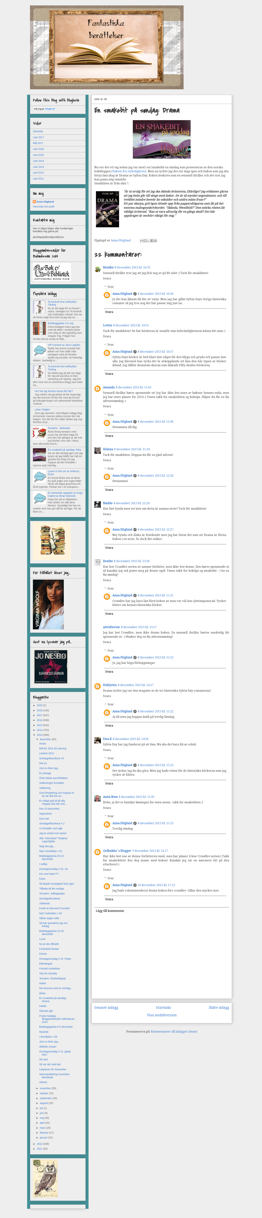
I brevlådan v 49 (48, 1036)
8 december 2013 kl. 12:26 (155, 475)
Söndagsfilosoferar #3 (51, 758)
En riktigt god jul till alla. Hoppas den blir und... (53, 802)
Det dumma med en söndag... (55, 988)
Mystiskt (43, 1031)
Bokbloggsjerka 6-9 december (56, 1026)
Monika (108, 267)
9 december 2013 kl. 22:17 (150, 851)
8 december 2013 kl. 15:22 (155, 657)
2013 (40, 734)
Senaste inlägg (106, 1007)
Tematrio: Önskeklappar (52, 978)
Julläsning (44, 788)
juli (42, 1108)
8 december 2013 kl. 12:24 (131, 503)
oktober (44, 1093)
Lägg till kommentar (110, 911)
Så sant (43, 1059)
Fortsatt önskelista (49, 968)
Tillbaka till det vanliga (51, 888)
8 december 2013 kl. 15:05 (136, 797)
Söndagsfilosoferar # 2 (52, 823)
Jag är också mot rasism (53, 833)
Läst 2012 (38, 172)
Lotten (107, 325)
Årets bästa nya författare (53, 778)
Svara (107, 278)
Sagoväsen (45, 813)
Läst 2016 (38, 149)
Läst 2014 (38, 160)
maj (42, 1117)
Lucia (42, 938)
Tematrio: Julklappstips (52, 893)
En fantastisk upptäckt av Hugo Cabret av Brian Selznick (65, 494)
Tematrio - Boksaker (59, 428)
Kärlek (42, 1006)
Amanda (109, 387)
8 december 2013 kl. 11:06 (155, 421)
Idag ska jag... (47, 846)
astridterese (111, 627)
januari (44, 1137)
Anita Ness (110, 797)
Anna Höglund (122, 293)
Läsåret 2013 (46, 753)
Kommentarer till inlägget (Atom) (174, 1031)
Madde (108, 503)
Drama (43, 953)
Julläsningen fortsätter (51, 782)
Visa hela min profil (43, 206)
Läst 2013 (38, 166)
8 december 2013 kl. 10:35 (131, 325)
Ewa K (107, 739)
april (42, 1122)
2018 (40, 710)
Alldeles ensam (47, 1046)
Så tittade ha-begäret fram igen (56, 883)
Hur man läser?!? (49, 873)
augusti (44, 1103)
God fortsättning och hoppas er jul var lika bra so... (56, 794)
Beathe (108, 561)
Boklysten (110, 685)
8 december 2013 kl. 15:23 (155, 765)
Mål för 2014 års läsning (52, 748)
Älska (42, 993)
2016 (40, 720)
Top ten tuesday (48, 973)
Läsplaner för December (52, 1069)
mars (43, 1127)
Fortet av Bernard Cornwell (54, 908)
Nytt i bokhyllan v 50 (50, 913)
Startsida (163, 1007)
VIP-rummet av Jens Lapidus (64, 344)
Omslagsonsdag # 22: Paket (55, 958)
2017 (40, 715)
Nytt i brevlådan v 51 (50, 851)
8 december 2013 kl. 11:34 (132, 449)
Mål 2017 (38, 143)
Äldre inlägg (219, 1007)
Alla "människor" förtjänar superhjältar (53, 840)
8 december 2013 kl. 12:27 (155, 529)
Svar (111, 286)
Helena (108, 449)
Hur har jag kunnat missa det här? (54, 391)
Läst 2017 (38, 137)
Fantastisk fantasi (49, 948)
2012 (40, 1143)
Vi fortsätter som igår (51, 828)
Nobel (42, 983)
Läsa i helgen (42, 409)
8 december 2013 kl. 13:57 (139, 627)
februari (44, 1132)
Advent (43, 1082)
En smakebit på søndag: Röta (64, 449)
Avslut (42, 743)
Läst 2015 (38, 155)
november (46, 1088)
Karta (42, 878)
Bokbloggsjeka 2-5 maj (61, 323)
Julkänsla (44, 903)
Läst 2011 (38, 178)
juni (42, 1113)
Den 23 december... (50, 808)
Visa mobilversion (162, 1015)
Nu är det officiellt (49, 944)
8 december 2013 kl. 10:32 (132, 267)
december (46, 739)
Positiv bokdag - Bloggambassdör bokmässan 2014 (57, 1019)
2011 (40, 1148)
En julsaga (45, 773)
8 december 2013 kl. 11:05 (133, 387)
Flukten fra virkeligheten (128, 171)
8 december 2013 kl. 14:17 (136, 685)
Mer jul (43, 763)
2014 (40, 730)
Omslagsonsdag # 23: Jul (53, 869)
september (46, 1098)
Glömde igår (46, 1010)
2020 (40, 705)
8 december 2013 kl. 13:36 (132, 561)
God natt (44, 818)
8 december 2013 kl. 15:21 (155, 595)
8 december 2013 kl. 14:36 (131, 739)
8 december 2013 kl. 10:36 (155, 293)
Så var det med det (50, 1064)
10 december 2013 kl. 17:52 (156, 885)
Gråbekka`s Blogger (117, 851)
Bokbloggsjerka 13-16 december (51, 933)
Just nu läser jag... (49, 768)
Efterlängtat (45, 963)
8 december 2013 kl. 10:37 (155, 351)
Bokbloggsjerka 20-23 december (51, 857)
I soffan (43, 864)
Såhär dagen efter (49, 918)
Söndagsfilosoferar (49, 898)
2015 (40, 725)
